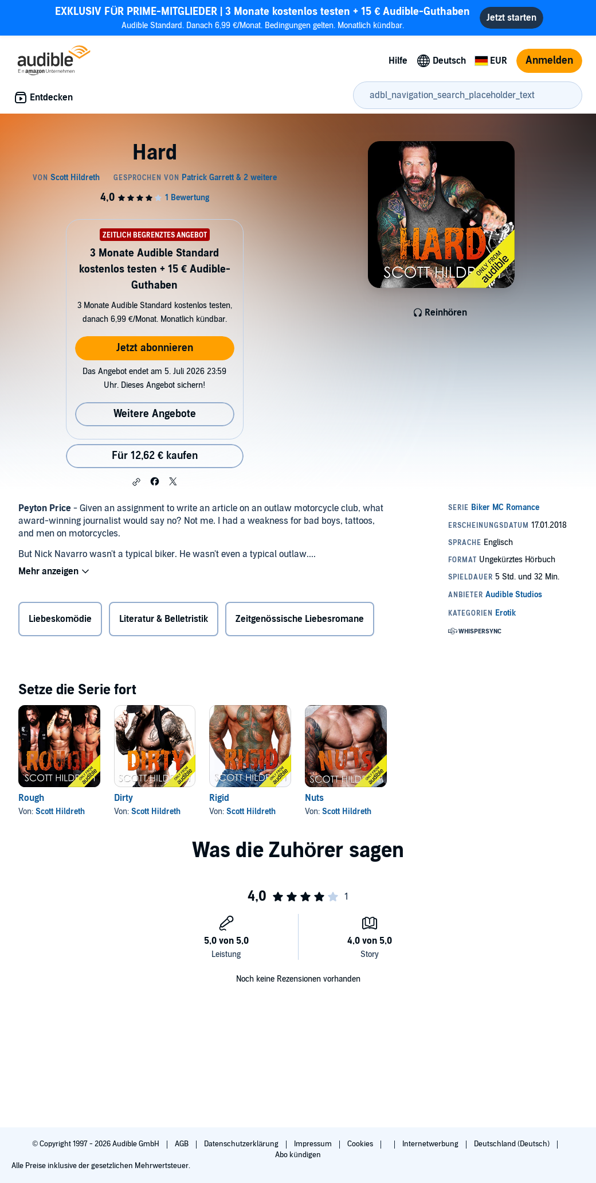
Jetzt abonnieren (154, 348)
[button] (136, 482)
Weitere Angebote (154, 414)
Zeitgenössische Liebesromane (300, 619)
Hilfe (398, 61)
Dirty (123, 798)
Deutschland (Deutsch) (512, 1144)
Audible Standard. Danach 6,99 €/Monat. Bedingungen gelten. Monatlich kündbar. (262, 17)
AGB (182, 1144)
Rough (31, 798)
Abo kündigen (297, 1154)
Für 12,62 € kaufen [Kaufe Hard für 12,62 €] (155, 456)
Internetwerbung (431, 1144)
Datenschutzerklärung (242, 1144)
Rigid (219, 798)
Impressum (314, 1144)
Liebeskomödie (60, 619)
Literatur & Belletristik (163, 619)
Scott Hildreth (60, 811)
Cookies (361, 1144)
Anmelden (549, 61)
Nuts (314, 798)
